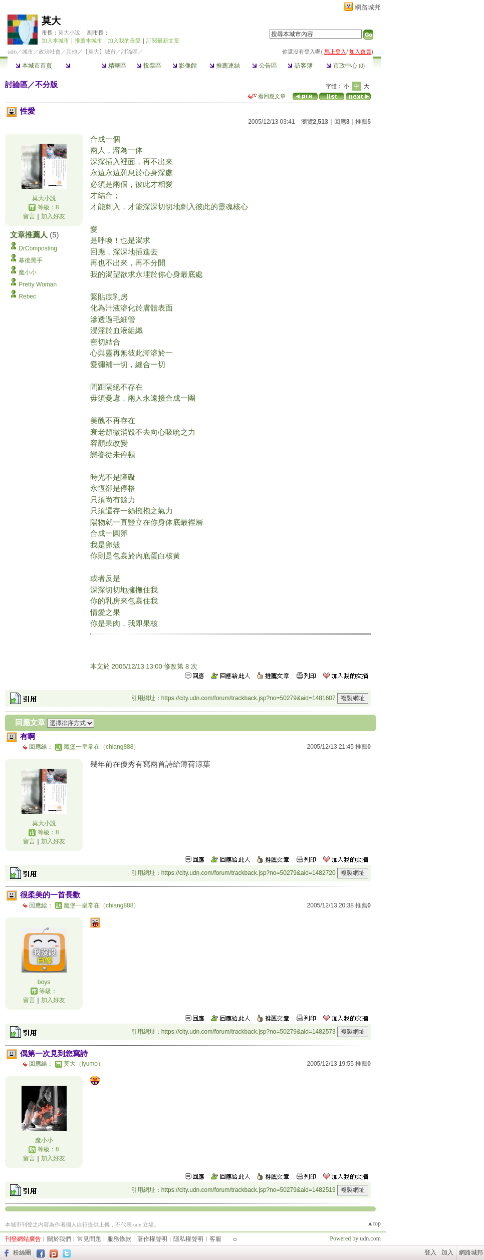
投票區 (149, 65)
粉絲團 (22, 1252)
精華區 (113, 65)
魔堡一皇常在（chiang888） (101, 746)
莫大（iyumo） (84, 1063)
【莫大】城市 (99, 52)
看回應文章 (267, 96)
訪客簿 (300, 65)
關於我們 (59, 1238)
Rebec (27, 296)
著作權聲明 (152, 1238)
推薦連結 (224, 65)
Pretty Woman (38, 284)
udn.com (370, 1238)
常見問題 (89, 1238)
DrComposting (38, 248)
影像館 (184, 65)
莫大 (51, 21)
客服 (215, 1238)
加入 (447, 1252)
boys (44, 982)
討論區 (78, 65)
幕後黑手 (31, 260)
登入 (430, 1252)
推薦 (363, 121)
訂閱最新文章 (162, 41)
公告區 (264, 65)
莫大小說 (70, 33)
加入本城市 (55, 41)
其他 (71, 52)
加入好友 (53, 216)
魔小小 (28, 272)
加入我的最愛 (124, 41)
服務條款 (119, 1238)
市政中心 (345, 65)
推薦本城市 (88, 41)
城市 (27, 52)
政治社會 (50, 52)
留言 (29, 216)
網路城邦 (368, 7)
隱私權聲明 (188, 1238)
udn (12, 52)
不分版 (46, 84)
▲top (374, 1223)
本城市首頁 (34, 65)
